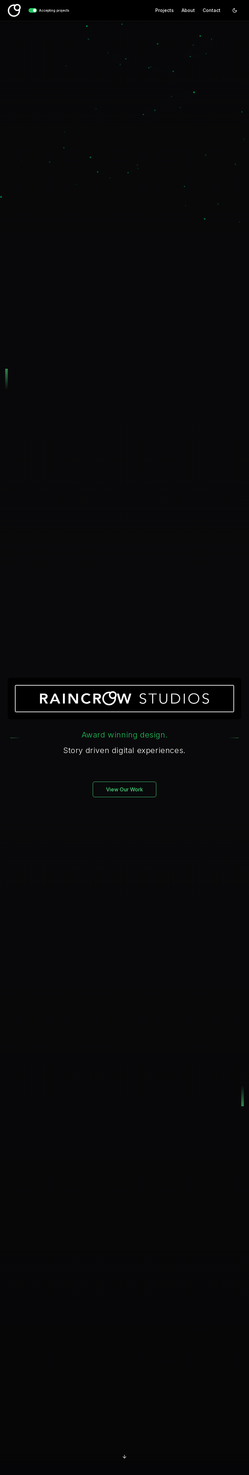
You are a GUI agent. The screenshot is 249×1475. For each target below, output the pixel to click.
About (188, 10)
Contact (211, 10)
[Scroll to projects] (124, 1456)
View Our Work (124, 789)
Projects (164, 10)
